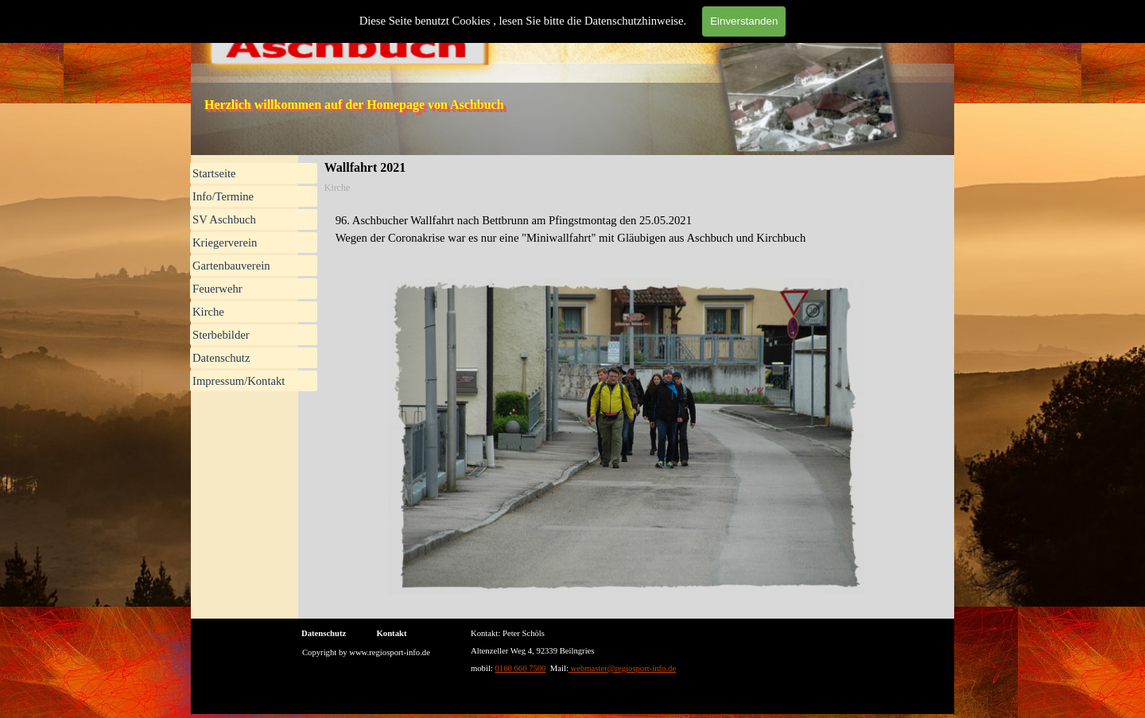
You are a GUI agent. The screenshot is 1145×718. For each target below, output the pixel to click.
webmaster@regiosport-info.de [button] (622, 668)
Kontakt (392, 633)
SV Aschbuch (224, 219)
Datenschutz (221, 357)
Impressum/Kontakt (238, 381)
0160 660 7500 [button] (520, 668)
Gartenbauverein (231, 265)
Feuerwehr (217, 288)
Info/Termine (223, 196)
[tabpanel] (627, 229)
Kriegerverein (224, 242)
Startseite (214, 173)
